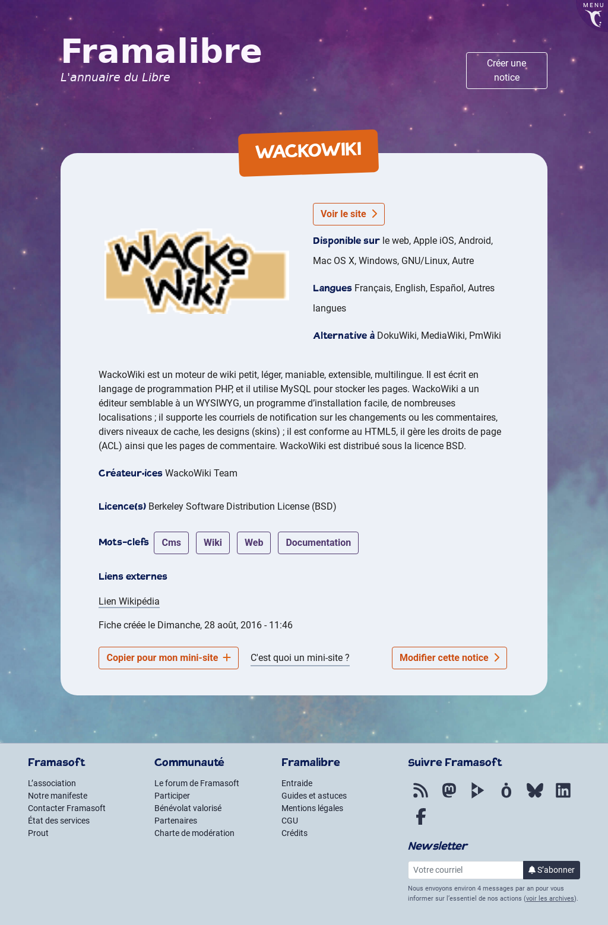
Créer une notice (506, 70)
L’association (52, 783)
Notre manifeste (57, 795)
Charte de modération (194, 833)
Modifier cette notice (449, 657)
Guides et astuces (314, 795)
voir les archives (550, 898)
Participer (172, 795)
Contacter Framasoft (67, 808)
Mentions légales (312, 808)
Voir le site (349, 214)
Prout (38, 833)
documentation (318, 542)
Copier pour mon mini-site (168, 657)
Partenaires (175, 820)
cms (171, 542)
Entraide (296, 783)
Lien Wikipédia (129, 601)
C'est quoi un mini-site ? (300, 657)
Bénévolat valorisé (187, 808)
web (254, 542)
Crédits (294, 833)
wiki (213, 542)
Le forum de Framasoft (196, 783)
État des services (59, 820)
